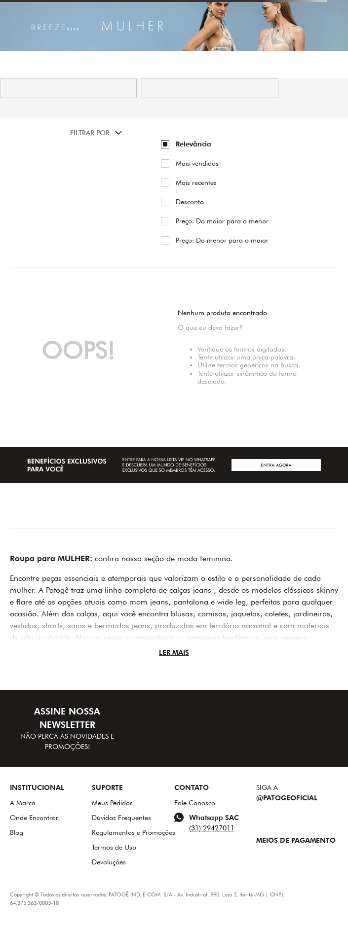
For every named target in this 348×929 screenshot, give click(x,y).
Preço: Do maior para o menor (222, 221)
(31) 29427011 (211, 828)
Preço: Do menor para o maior (222, 240)
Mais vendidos (197, 163)
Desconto (190, 202)
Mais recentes (196, 182)
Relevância (193, 144)
